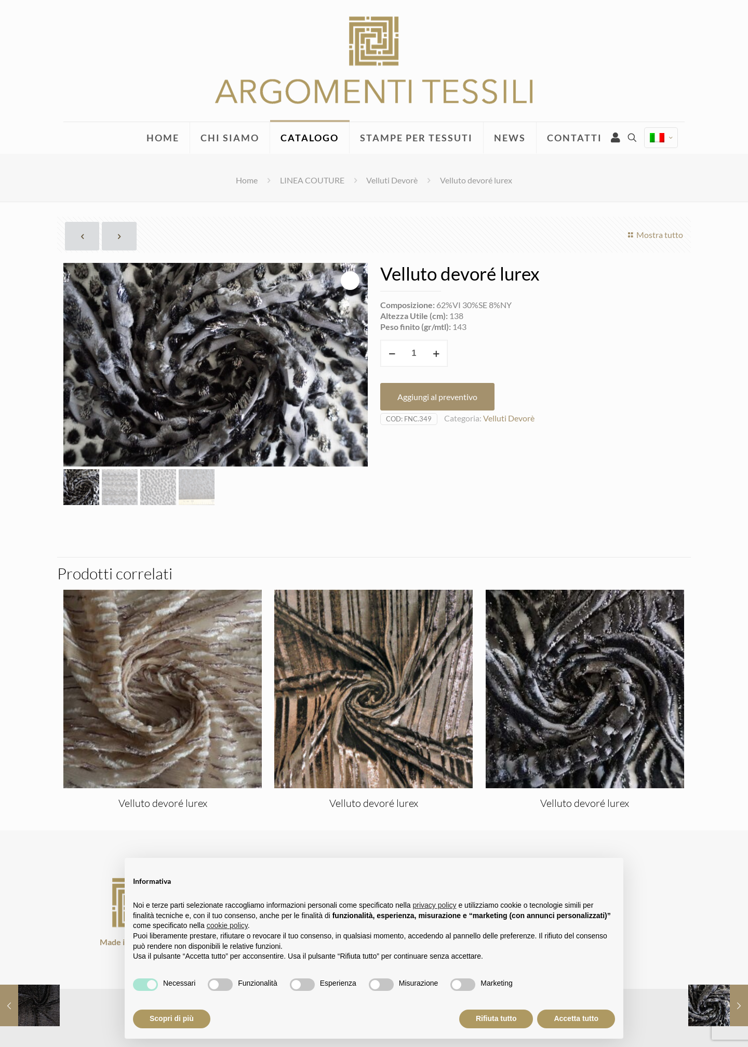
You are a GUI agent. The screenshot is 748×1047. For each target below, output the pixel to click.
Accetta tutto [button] (576, 1018)
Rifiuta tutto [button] (496, 1018)
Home (247, 180)
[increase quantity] (436, 353)
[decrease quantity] (392, 353)
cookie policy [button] (227, 925)
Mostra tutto (654, 235)
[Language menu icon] (661, 138)
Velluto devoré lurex (162, 803)
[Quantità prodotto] (414, 353)
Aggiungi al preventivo (437, 397)
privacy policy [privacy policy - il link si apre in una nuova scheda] (435, 905)
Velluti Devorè (392, 180)
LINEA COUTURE (312, 180)
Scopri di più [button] (172, 1018)
